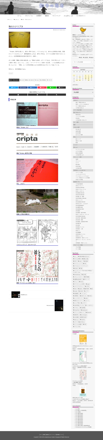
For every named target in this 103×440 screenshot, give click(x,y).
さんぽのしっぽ (85, 54)
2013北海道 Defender (80, 216)
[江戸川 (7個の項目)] (87, 286)
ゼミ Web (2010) (79, 414)
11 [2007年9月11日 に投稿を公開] (79, 76)
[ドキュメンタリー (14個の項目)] (78, 277)
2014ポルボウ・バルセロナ (82, 203)
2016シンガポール (80, 191)
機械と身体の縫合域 (29, 80)
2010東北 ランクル (80, 227)
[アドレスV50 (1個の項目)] (77, 327)
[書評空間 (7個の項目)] (86, 289)
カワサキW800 (79, 151)
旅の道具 (78, 164)
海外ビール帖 (79, 140)
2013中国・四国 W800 (81, 218)
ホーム (39, 434)
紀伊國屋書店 (43, 80)
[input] (83, 62)
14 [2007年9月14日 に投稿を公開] (88, 76)
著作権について (61, 434)
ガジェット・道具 (78, 157)
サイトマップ (53, 434)
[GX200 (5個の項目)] (80, 291)
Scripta (37, 80)
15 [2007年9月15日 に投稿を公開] (91, 76)
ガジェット (78, 161)
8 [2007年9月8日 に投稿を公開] (91, 75)
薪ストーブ (78, 139)
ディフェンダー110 (80, 149)
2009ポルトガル (79, 236)
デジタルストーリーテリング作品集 (83, 427)
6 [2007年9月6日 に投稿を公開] (85, 75)
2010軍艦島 (78, 232)
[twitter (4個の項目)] (85, 298)
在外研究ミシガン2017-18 (79, 170)
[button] (91, 62)
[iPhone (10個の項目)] (81, 282)
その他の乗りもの (80, 154)
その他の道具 (79, 168)
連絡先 (91, 57)
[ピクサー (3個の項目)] (83, 303)
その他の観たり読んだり (81, 120)
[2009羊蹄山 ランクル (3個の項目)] (79, 305)
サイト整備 (78, 249)
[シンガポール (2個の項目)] (89, 305)
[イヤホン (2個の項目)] (76, 308)
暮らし (75, 136)
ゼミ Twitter (78, 411)
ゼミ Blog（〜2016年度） (81, 410)
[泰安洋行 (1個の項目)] (76, 315)
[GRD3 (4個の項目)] (89, 296)
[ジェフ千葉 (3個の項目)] (76, 303)
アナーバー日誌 (79, 172)
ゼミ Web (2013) (79, 419)
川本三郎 (49, 80)
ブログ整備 (78, 247)
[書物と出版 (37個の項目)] (85, 259)
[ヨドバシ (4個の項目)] (86, 301)
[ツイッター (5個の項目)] (83, 293)
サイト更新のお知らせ (81, 106)
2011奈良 (78, 225)
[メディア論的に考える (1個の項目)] (79, 322)
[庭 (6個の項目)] (91, 289)
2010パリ (78, 230)
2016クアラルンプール (81, 189)
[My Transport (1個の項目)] (83, 315)
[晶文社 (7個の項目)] (80, 289)
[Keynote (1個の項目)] (82, 320)
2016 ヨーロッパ (79, 185)
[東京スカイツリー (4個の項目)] (78, 301)
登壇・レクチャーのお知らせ (82, 104)
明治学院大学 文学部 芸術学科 (80, 36)
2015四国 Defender (80, 192)
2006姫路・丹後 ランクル (81, 242)
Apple (77, 159)
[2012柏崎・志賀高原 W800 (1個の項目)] (80, 317)
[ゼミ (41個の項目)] (75, 256)
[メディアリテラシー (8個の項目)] (78, 286)
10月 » (76, 84)
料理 (77, 142)
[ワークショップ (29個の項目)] (77, 264)
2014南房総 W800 (80, 209)
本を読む (78, 118)
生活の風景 (78, 133)
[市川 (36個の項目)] (75, 261)
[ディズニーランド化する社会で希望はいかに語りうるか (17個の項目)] (83, 271)
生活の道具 (78, 166)
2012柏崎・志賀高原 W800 (82, 221)
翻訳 (75, 124)
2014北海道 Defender (80, 201)
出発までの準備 (79, 179)
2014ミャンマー (79, 200)
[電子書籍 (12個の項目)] (86, 277)
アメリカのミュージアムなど (82, 176)
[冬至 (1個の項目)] (84, 324)
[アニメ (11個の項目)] (75, 282)
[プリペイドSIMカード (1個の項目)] (79, 312)
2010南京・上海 (79, 228)
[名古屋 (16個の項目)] (84, 275)
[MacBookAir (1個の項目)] (84, 310)
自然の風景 (78, 131)
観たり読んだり (77, 112)
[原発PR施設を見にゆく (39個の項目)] (83, 256)
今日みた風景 (77, 127)
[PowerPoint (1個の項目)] (76, 310)
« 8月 (74, 84)
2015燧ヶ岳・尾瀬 (80, 196)
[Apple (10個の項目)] (87, 284)
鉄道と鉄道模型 (79, 153)
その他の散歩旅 (79, 183)
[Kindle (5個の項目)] (75, 291)
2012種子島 (78, 223)
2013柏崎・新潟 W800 (81, 212)
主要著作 (86, 57)
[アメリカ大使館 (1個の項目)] (77, 324)
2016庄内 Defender (80, 187)
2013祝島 (78, 210)
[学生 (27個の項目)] (84, 264)
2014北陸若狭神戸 (80, 205)
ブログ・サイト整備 (78, 245)
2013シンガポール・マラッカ (82, 214)
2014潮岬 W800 (79, 207)
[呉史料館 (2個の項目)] (82, 308)
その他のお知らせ (80, 107)
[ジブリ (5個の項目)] (86, 291)
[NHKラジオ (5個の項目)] (83, 296)
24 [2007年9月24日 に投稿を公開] (76, 80)
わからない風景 (79, 134)
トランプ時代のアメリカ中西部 (83, 177)
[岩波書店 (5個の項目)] (76, 293)
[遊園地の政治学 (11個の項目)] (77, 279)
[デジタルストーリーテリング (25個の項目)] (80, 266)
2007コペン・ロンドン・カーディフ (83, 240)
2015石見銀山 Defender (81, 198)
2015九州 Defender (80, 194)
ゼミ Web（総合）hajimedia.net (82, 425)
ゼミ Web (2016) (79, 423)
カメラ (77, 162)
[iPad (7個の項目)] (75, 289)
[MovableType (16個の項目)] (77, 275)
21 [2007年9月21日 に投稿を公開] (88, 78)
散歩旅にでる (77, 181)
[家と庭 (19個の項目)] (75, 268)
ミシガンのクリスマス (81, 174)
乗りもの (76, 147)
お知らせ (76, 100)
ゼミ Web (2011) (79, 416)
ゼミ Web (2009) (79, 413)
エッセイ (76, 144)
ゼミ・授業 (76, 122)
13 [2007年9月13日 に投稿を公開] (85, 76)
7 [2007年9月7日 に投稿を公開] (88, 75)
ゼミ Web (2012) (79, 417)
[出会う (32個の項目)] (80, 261)
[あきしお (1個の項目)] (76, 320)
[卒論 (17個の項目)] (80, 268)
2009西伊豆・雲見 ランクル (82, 237)
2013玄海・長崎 (79, 219)
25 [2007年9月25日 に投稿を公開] (79, 80)
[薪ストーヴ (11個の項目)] (86, 279)
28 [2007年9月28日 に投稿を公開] (88, 80)
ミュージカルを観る (80, 116)
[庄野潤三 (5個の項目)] (76, 296)
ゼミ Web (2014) (79, 420)
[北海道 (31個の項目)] (86, 261)
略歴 (81, 57)
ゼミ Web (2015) (79, 422)
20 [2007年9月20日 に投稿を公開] (85, 78)
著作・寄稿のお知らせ (14, 80)
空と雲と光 (78, 129)
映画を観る (78, 114)
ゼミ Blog (77, 408)
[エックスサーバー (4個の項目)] (78, 298)
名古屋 (22, 80)
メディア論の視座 (78, 110)
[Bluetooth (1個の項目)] (88, 312)
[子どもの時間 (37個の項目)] (77, 259)
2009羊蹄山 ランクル (80, 234)
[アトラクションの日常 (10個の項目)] (79, 284)
